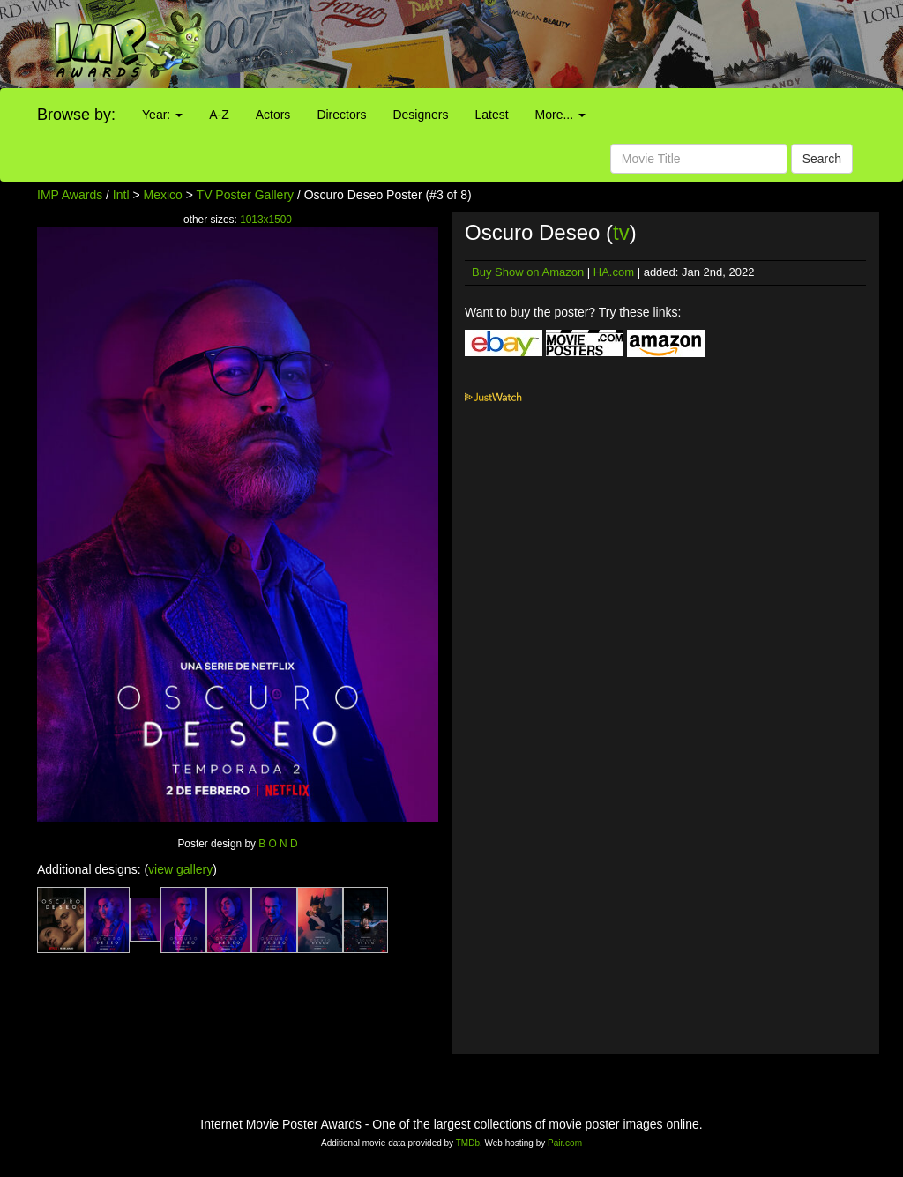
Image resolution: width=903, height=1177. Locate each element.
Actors (273, 115)
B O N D (277, 844)
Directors (341, 115)
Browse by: (76, 114)
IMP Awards (69, 195)
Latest (491, 115)
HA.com (613, 272)
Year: (162, 115)
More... (560, 115)
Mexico (163, 195)
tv (621, 232)
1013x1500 (266, 219)
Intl (121, 195)
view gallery (180, 869)
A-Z (219, 115)
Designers (420, 115)
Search (821, 159)
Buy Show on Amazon (528, 272)
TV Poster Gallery (245, 195)
